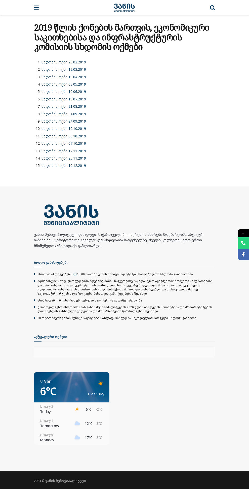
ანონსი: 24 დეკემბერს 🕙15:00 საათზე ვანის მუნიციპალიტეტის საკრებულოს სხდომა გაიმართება (115, 274)
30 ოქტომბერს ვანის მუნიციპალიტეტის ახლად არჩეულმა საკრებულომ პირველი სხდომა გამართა (116, 318)
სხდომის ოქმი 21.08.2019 (64, 106)
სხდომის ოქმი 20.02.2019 (64, 62)
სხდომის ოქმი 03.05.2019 (64, 84)
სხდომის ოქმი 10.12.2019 (64, 165)
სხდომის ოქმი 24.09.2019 (64, 121)
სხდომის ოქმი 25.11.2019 (64, 158)
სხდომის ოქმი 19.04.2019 (64, 76)
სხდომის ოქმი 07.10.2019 (64, 143)
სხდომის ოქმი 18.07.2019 (64, 99)
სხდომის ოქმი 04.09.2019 (64, 113)
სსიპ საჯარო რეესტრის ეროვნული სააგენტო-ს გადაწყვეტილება (89, 300)
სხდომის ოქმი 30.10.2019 (64, 136)
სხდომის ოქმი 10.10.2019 (64, 128)
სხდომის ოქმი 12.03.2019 (64, 69)
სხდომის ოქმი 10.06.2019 (64, 91)
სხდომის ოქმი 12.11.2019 (64, 150)
